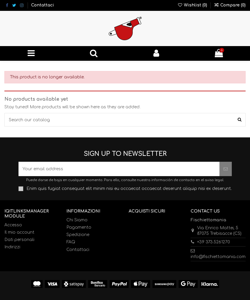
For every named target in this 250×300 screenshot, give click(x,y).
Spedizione (77, 234)
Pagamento (78, 227)
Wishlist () (192, 5)
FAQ (70, 242)
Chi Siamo (77, 220)
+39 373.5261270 (213, 242)
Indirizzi (12, 247)
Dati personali (19, 239)
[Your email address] (119, 169)
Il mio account (19, 232)
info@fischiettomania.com (218, 257)
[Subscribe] (225, 169)
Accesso (13, 225)
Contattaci (42, 5)
